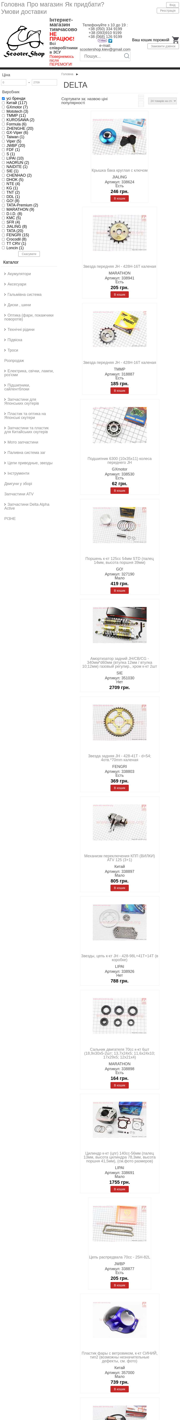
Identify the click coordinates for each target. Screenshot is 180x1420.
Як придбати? (84, 4)
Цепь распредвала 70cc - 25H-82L (119, 1257)
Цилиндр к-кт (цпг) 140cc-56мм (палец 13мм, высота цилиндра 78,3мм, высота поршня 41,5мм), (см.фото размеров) (120, 1157)
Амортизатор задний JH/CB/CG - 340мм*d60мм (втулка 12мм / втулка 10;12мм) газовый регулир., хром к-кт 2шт (119, 662)
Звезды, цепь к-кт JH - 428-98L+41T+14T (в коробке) (119, 958)
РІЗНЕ (10, 519)
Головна (13, 4)
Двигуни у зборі (18, 484)
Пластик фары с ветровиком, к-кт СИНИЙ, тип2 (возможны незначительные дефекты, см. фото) (120, 1357)
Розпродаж (14, 360)
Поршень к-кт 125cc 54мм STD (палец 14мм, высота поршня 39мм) (119, 560)
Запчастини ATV (19, 494)
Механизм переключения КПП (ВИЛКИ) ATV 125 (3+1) (119, 858)
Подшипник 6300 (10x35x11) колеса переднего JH (120, 460)
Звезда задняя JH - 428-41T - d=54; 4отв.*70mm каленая (119, 758)
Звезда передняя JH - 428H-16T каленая (119, 266)
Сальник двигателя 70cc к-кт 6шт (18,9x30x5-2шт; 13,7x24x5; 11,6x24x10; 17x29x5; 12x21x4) (119, 1053)
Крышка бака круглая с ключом (120, 170)
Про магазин (45, 4)
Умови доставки (24, 11)
